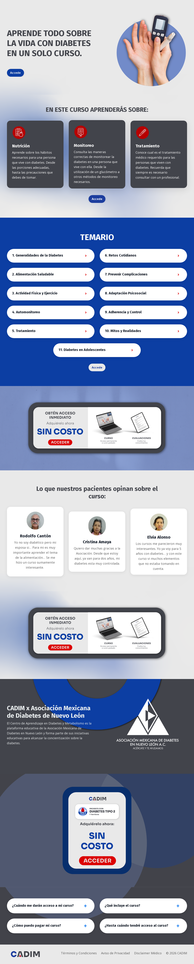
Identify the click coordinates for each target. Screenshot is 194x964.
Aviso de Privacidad (115, 955)
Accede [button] (15, 73)
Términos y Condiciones (79, 955)
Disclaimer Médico (148, 955)
